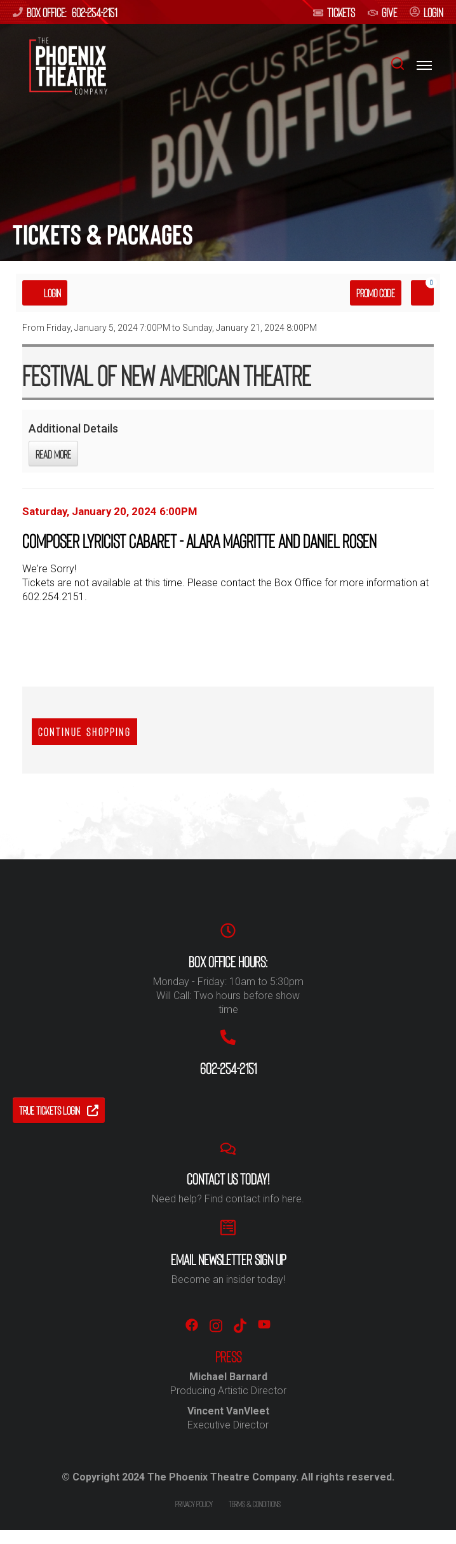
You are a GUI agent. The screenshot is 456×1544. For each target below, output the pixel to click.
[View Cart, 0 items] (422, 292)
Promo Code (375, 293)
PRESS (228, 1357)
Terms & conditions (255, 1503)
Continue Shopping (84, 732)
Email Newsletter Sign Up (228, 1259)
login (426, 12)
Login (45, 293)
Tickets (334, 12)
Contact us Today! (228, 1179)
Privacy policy (194, 1503)
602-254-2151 (94, 12)
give (382, 12)
